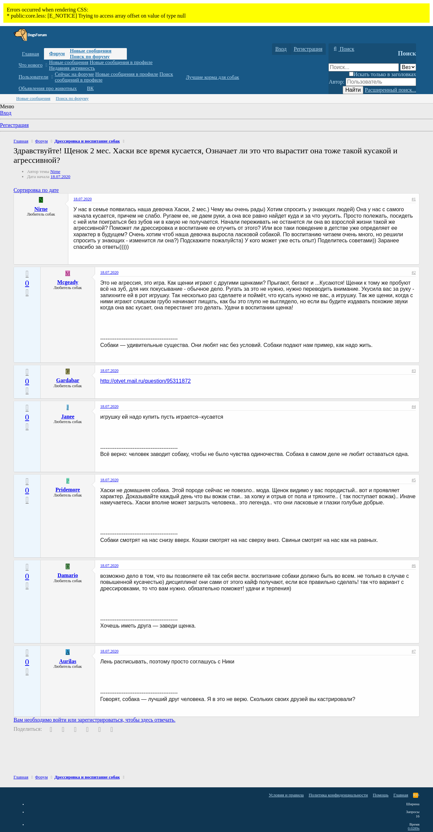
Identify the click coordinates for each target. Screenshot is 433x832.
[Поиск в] (408, 67)
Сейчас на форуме (74, 74)
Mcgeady (67, 282)
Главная (30, 54)
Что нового (31, 65)
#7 (414, 651)
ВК (90, 88)
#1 (414, 199)
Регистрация (14, 125)
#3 (414, 370)
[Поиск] (343, 49)
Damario (68, 575)
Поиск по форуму (90, 56)
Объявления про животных (48, 88)
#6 (414, 565)
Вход (6, 113)
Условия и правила (286, 794)
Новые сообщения (90, 50)
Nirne (55, 171)
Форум (57, 53)
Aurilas (67, 661)
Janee (67, 416)
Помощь (380, 794)
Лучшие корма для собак (212, 77)
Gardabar (67, 380)
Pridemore (67, 489)
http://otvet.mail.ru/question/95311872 (145, 381)
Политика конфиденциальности (338, 794)
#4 (414, 406)
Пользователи (33, 77)
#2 (414, 272)
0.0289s (413, 828)
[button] (46, 65)
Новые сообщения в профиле (121, 62)
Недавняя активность (72, 68)
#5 (414, 480)
